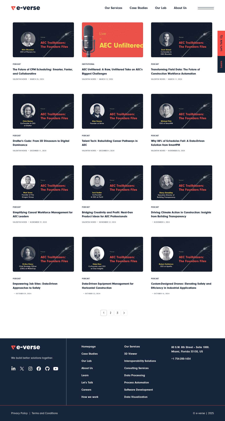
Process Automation (136, 382)
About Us (87, 368)
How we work (89, 397)
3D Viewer (130, 353)
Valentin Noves (20, 79)
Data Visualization (136, 397)
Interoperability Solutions (140, 361)
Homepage (88, 346)
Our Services (132, 346)
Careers (86, 389)
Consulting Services (136, 368)
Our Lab (86, 361)
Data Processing (134, 375)
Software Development (138, 389)
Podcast (17, 64)
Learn (85, 375)
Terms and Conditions (45, 413)
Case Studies (89, 353)
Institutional (88, 64)
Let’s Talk (87, 382)
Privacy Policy (19, 413)
